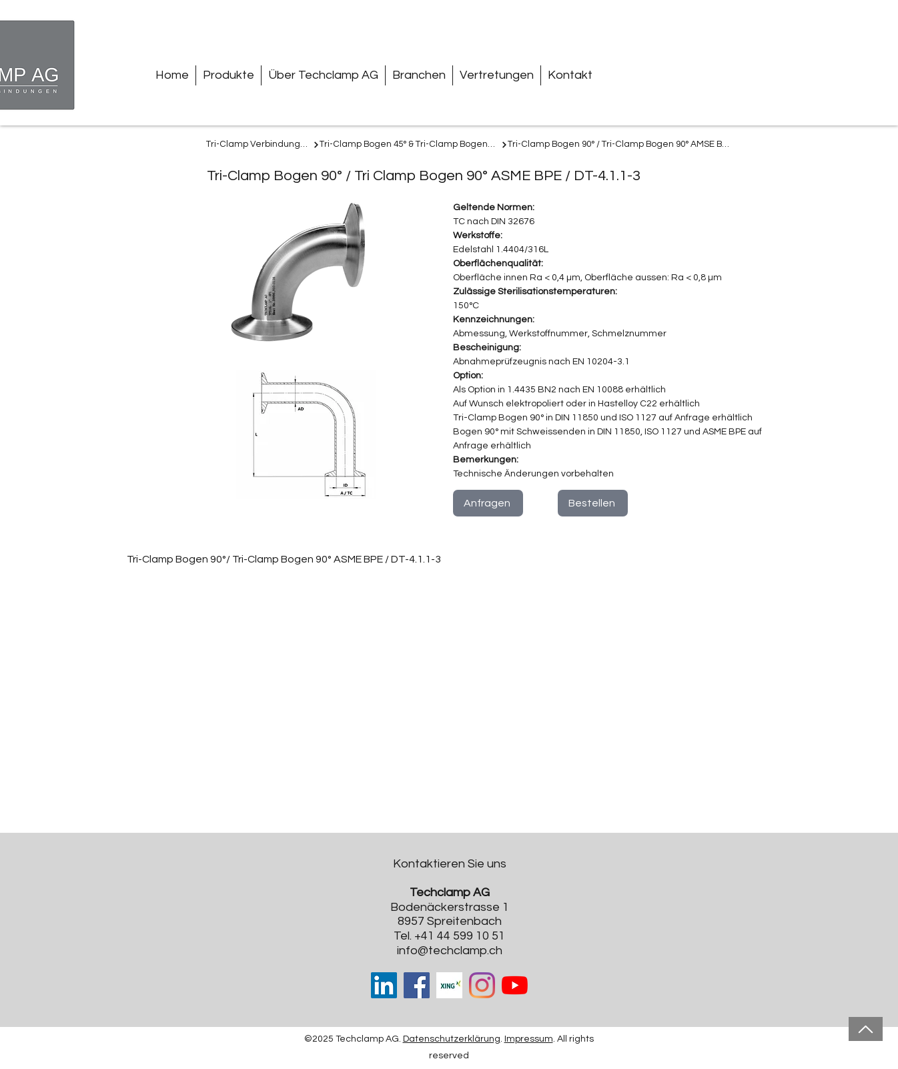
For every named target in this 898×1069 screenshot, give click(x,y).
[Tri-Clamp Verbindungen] (263, 145)
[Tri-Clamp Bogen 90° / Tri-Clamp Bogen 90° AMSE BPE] (620, 145)
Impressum (528, 1039)
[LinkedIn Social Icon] (384, 985)
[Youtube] (515, 985)
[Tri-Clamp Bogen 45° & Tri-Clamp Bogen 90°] (414, 145)
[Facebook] (417, 985)
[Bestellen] (593, 503)
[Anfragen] (488, 503)
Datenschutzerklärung (451, 1039)
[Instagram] (482, 985)
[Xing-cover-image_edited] (449, 985)
